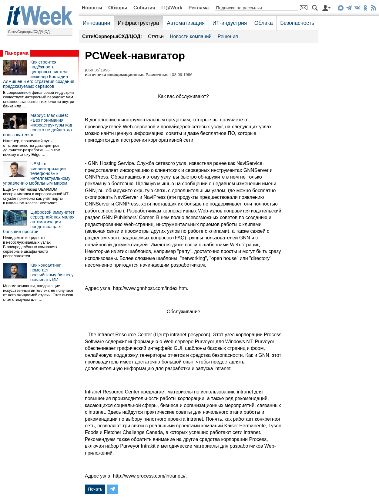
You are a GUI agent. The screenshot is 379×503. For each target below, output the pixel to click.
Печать (95, 489)
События (144, 7)
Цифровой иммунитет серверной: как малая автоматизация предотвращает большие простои (39, 222)
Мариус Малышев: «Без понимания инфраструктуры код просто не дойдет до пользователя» (37, 125)
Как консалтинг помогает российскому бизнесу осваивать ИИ (52, 272)
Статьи (156, 36)
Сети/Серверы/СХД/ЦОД (29, 32)
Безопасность (297, 23)
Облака (263, 23)
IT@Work (172, 7)
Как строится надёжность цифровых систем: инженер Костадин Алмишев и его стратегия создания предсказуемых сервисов (38, 74)
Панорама (17, 53)
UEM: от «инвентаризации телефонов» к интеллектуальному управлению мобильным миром (36, 173)
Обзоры (117, 7)
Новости (92, 7)
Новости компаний (191, 36)
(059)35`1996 (97, 70)
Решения (228, 36)
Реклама (198, 7)
